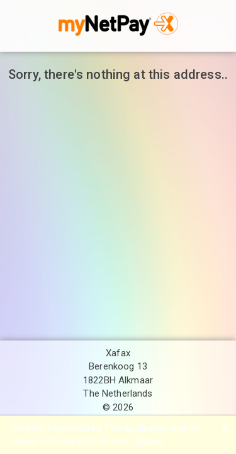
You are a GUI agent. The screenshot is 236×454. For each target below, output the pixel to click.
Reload (149, 441)
